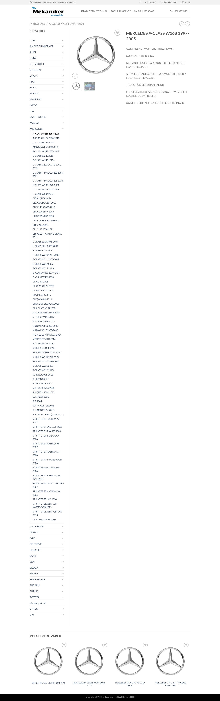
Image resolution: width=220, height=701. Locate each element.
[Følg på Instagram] (183, 2)
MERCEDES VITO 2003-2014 (47, 334)
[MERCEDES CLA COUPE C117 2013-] (130, 660)
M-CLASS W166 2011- (44, 321)
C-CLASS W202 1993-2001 (46, 185)
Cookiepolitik (151, 2)
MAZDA (34, 122)
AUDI (33, 52)
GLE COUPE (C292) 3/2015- (46, 303)
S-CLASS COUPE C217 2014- (47, 352)
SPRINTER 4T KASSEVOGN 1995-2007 (46, 477)
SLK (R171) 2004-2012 (43, 392)
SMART (34, 573)
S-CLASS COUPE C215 (44, 348)
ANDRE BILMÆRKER (41, 46)
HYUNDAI (35, 99)
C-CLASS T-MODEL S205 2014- (48, 180)
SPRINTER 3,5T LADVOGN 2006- (46, 437)
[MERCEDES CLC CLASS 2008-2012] (49, 660)
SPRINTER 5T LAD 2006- (45, 499)
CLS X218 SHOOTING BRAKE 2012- (47, 235)
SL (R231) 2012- (40, 379)
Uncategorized (38, 602)
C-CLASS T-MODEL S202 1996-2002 (48, 174)
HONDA (34, 93)
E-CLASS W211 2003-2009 (46, 259)
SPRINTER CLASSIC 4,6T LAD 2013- (47, 513)
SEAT (33, 561)
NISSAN (34, 532)
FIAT (32, 81)
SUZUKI (34, 591)
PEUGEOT (35, 544)
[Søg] (140, 2)
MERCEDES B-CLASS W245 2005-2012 (89, 684)
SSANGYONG (37, 579)
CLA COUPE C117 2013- (45, 202)
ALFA (33, 40)
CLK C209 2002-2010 (43, 216)
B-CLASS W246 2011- (43, 156)
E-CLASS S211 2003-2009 (45, 246)
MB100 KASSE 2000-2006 (45, 326)
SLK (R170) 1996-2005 (43, 388)
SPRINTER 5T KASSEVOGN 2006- (46, 493)
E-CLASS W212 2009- (43, 264)
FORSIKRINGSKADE (121, 11)
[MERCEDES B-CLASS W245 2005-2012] (89, 660)
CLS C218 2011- (40, 225)
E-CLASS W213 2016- (43, 268)
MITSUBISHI (37, 526)
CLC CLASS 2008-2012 (44, 207)
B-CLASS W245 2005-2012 (46, 151)
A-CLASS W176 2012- (43, 142)
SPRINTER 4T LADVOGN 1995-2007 (48, 485)
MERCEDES (37, 23)
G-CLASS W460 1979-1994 (46, 272)
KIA (32, 111)
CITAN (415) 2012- (42, 198)
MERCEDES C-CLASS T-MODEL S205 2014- (170, 684)
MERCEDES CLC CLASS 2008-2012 (49, 683)
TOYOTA (35, 597)
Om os (137, 11)
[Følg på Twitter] (186, 2)
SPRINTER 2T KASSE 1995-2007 (46, 421)
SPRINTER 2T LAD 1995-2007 (47, 427)
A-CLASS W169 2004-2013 (46, 138)
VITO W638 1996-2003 (44, 519)
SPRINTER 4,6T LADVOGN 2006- (46, 469)
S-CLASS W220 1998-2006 (46, 361)
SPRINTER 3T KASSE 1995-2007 (46, 445)
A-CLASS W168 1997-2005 (66, 23)
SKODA (34, 567)
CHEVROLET (37, 63)
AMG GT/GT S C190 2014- (46, 147)
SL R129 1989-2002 (42, 383)
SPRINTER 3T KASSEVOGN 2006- (46, 453)
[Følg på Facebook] (180, 2)
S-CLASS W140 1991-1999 (46, 357)
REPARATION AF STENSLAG (94, 11)
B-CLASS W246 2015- (43, 160)
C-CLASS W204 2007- (43, 194)
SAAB (33, 555)
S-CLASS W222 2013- (43, 370)
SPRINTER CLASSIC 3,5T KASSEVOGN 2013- (45, 505)
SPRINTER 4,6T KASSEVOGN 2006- (47, 461)
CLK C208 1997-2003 (43, 211)
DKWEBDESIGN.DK (126, 697)
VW (32, 614)
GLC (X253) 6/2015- (42, 295)
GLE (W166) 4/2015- (43, 299)
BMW (33, 57)
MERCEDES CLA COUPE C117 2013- (130, 684)
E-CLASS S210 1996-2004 (45, 241)
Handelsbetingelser (168, 2)
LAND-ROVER (38, 116)
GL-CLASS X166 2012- (44, 286)
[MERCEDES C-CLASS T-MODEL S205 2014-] (171, 660)
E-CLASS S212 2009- (43, 250)
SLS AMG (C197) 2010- (44, 410)
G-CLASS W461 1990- (44, 277)
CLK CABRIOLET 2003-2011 (47, 220)
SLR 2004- (38, 401)
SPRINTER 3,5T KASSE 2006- (47, 431)
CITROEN (35, 69)
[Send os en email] (189, 2)
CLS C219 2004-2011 (43, 229)
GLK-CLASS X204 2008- (44, 308)
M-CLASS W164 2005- (44, 317)
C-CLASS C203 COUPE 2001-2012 (47, 166)
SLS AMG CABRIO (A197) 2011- (48, 414)
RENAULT (35, 549)
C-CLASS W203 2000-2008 (46, 189)
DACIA (33, 75)
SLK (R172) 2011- (41, 396)
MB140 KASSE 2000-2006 (45, 330)
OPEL (33, 538)
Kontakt (149, 11)
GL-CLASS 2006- (41, 281)
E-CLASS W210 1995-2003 (46, 255)
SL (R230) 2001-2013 (43, 374)
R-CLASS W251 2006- (43, 343)
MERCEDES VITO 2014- (44, 339)
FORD (33, 87)
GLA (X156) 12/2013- (43, 290)
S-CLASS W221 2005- (43, 366)
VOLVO (34, 608)
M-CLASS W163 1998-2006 (46, 312)
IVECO (33, 105)
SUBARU (35, 585)
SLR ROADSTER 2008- (44, 405)
